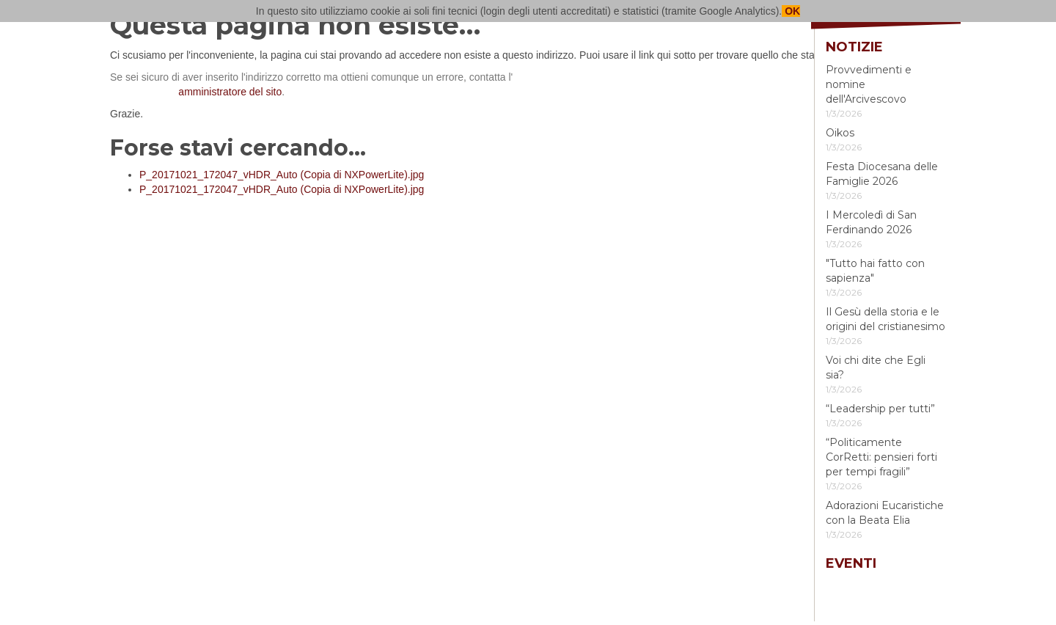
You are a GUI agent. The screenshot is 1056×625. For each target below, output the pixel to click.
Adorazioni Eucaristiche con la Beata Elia (885, 513)
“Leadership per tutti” (880, 408)
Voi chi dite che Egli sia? (875, 367)
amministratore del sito (230, 92)
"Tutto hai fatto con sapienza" (875, 271)
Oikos (840, 132)
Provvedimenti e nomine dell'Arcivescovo (869, 84)
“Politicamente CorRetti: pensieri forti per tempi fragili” (881, 457)
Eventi (851, 563)
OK (791, 11)
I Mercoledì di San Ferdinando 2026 (871, 222)
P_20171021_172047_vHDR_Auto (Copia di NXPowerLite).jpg (281, 174)
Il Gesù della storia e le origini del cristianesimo (885, 319)
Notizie (854, 47)
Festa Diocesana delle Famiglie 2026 (882, 174)
